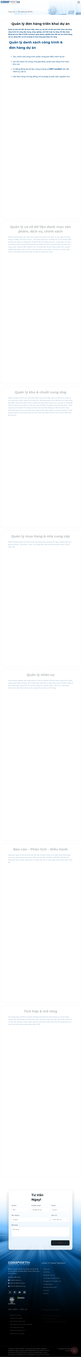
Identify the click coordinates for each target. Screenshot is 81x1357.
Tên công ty (15, 1215)
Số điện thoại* (36, 1205)
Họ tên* (14, 1205)
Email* (53, 1205)
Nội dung (14, 1225)
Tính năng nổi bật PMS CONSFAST (30, 12)
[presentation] (25, 1242)
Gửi (60, 1243)
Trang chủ (11, 12)
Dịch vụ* (54, 1215)
